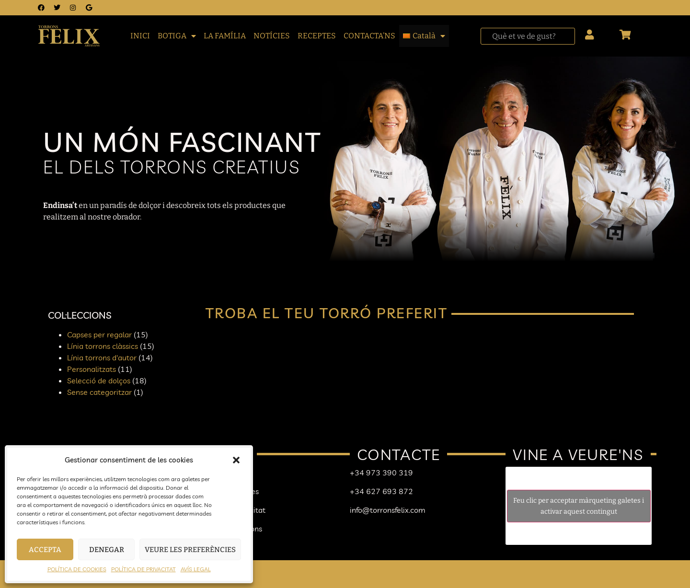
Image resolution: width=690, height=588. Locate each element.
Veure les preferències (190, 549)
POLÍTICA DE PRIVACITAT (143, 569)
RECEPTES (317, 35)
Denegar (106, 549)
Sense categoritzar (99, 392)
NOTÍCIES (271, 35)
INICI (140, 35)
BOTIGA (177, 36)
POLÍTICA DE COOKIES (76, 569)
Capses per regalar (99, 334)
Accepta (45, 549)
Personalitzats (91, 369)
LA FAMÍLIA (225, 35)
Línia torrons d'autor (102, 357)
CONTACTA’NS (369, 35)
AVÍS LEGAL (196, 569)
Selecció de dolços (98, 380)
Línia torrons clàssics (102, 346)
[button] (236, 460)
